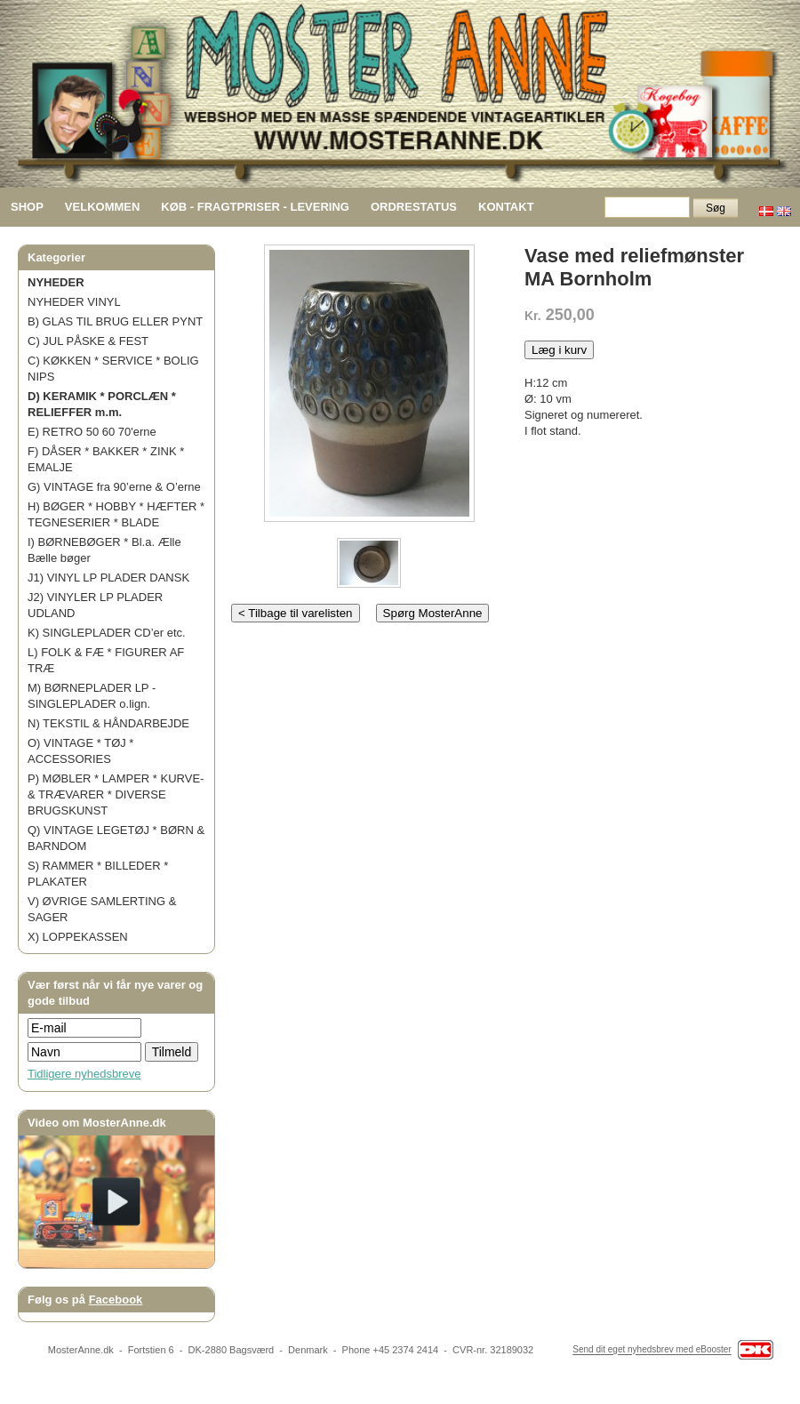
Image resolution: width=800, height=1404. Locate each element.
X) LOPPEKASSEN (78, 936)
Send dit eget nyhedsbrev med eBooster (651, 1350)
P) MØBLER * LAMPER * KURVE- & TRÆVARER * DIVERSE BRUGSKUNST (116, 794)
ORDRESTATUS (414, 206)
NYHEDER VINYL (74, 302)
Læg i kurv (559, 350)
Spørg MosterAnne (433, 613)
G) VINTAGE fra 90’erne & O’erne (114, 486)
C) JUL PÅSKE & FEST (88, 341)
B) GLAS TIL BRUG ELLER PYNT (115, 321)
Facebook (116, 1299)
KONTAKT (506, 206)
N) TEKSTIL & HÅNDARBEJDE (108, 723)
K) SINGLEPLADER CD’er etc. (107, 632)
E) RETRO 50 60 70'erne (92, 431)
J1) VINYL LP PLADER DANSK (108, 577)
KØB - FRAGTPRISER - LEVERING (255, 206)
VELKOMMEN (102, 206)
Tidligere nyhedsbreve (84, 1073)
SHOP (27, 206)
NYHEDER (56, 282)
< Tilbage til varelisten (295, 613)
